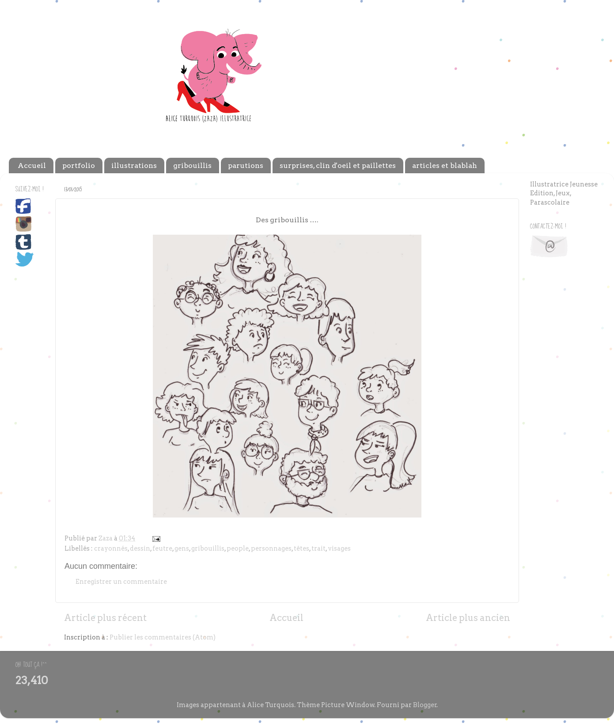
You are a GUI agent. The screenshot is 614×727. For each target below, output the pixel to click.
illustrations (134, 165)
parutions (245, 165)
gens (181, 548)
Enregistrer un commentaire (121, 582)
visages (339, 548)
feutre (162, 548)
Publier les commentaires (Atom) (163, 637)
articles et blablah (444, 165)
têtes (301, 548)
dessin (140, 548)
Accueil (32, 165)
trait (318, 548)
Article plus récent (105, 618)
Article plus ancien (468, 618)
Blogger (425, 705)
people (238, 548)
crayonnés (111, 548)
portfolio (78, 165)
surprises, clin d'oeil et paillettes (338, 165)
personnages (271, 548)
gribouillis (192, 165)
